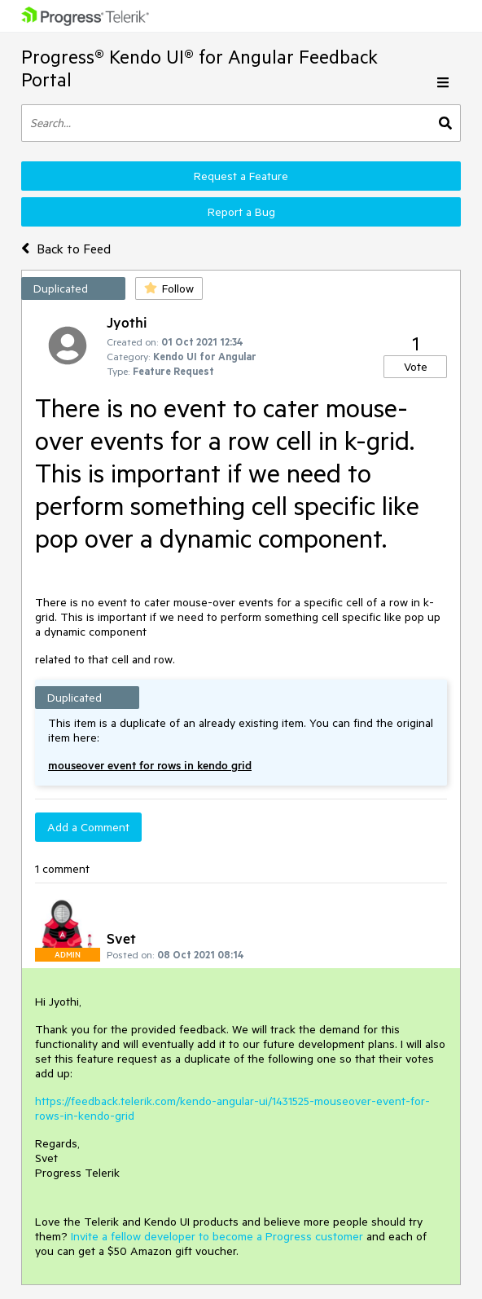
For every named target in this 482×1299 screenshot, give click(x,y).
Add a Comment (88, 827)
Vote (415, 366)
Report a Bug (241, 212)
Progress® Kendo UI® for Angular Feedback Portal (199, 68)
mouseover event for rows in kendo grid (150, 765)
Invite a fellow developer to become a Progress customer (217, 1236)
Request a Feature (241, 176)
